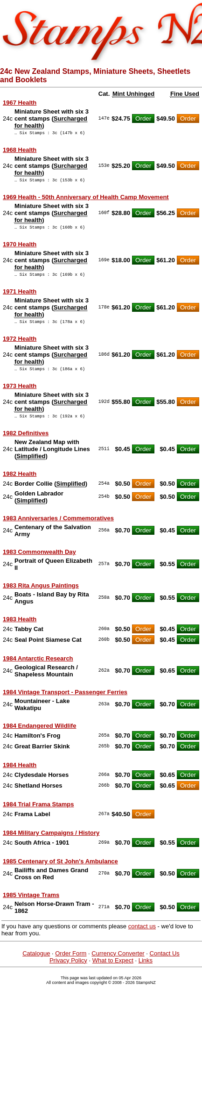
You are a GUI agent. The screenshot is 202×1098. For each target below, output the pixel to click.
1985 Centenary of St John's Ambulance (60, 871)
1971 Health (19, 297)
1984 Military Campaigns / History (51, 842)
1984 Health (19, 774)
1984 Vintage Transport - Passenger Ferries (65, 701)
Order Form (70, 963)
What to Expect (112, 970)
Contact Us (165, 963)
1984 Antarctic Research (38, 668)
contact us (142, 936)
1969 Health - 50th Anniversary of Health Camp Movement (86, 199)
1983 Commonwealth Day (39, 561)
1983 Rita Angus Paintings (41, 595)
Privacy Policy (68, 970)
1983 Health (19, 628)
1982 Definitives (26, 442)
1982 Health (19, 483)
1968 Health (19, 151)
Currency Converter (117, 963)
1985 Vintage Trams (31, 904)
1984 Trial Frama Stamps (38, 814)
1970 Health (19, 248)
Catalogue (36, 963)
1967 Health (19, 102)
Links (146, 970)
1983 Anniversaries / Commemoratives (58, 527)
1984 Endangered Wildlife (39, 735)
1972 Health (19, 345)
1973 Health (19, 394)
